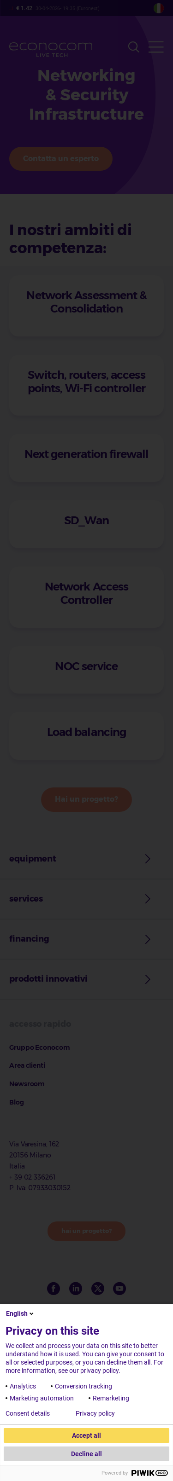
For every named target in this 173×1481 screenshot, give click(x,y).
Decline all (86, 1454)
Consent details (28, 1413)
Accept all (86, 1435)
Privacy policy (95, 1413)
